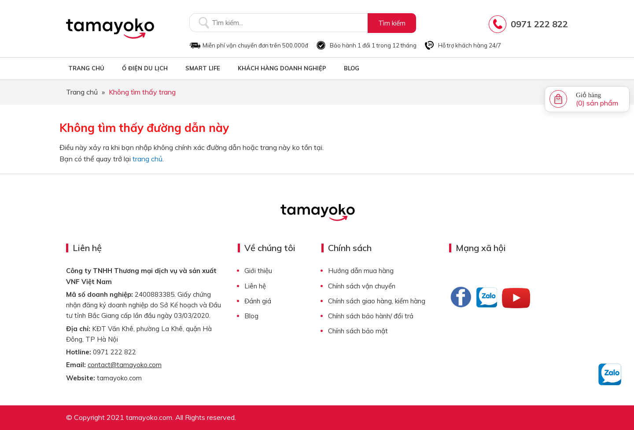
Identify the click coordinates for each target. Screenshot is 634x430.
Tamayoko (110, 28)
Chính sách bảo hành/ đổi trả (370, 316)
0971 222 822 (539, 23)
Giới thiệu (258, 270)
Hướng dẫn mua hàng (361, 270)
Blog (251, 316)
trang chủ (147, 158)
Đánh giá (257, 301)
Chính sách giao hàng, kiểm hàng (376, 301)
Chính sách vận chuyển (361, 286)
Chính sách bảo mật (358, 331)
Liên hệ (255, 286)
